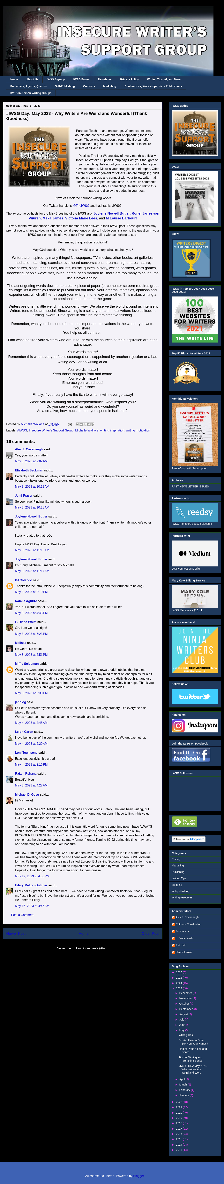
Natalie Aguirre (26, 601)
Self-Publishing (65, 86)
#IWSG (22, 430)
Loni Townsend (26, 752)
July (182, 1019)
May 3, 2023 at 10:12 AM (32, 486)
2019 (179, 1117)
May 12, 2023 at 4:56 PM (32, 876)
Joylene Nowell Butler (31, 516)
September (186, 1009)
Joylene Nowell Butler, (112, 213)
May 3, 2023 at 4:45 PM (31, 613)
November (185, 998)
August (183, 1014)
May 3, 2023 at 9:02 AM (31, 461)
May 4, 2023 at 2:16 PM (31, 764)
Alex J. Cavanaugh (29, 449)
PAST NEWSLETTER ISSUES (190, 486)
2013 (179, 1149)
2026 (179, 972)
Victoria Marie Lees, (81, 218)
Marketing (109, 86)
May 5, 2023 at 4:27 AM (31, 785)
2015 (179, 1139)
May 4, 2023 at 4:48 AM (31, 722)
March (183, 1084)
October (184, 1003)
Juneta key (182, 931)
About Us (32, 79)
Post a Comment (22, 915)
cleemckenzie (184, 952)
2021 (179, 1107)
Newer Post (16, 933)
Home (14, 79)
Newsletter (105, 79)
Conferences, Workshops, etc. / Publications (153, 86)
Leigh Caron (24, 731)
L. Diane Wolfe (25, 622)
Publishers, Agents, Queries (28, 86)
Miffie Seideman (27, 663)
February (185, 1090)
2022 (179, 1101)
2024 (179, 983)
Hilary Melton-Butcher (31, 885)
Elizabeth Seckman (29, 470)
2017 (179, 1128)
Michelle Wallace (86, 430)
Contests (89, 86)
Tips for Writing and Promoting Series (190, 1059)
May (182, 1030)
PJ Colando (23, 580)
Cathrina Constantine (188, 924)
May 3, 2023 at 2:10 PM (31, 592)
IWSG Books (81, 79)
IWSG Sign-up (56, 79)
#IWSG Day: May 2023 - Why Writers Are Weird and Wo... (193, 1069)
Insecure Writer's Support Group (51, 430)
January (184, 1095)
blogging (177, 884)
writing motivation (138, 430)
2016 (179, 1133)
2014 (179, 1144)
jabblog (20, 702)
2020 (179, 1112)
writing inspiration (112, 430)
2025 (179, 977)
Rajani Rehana (25, 773)
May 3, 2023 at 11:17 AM (32, 571)
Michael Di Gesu (27, 794)
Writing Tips (179, 878)
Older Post (150, 933)
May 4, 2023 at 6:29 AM (31, 743)
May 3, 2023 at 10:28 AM (32, 507)
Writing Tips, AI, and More (164, 79)
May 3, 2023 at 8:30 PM (31, 693)
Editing (176, 859)
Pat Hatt (181, 945)
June (182, 1024)
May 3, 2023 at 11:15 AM (32, 550)
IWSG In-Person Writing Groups (30, 93)
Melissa (20, 642)
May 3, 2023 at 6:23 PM (31, 633)
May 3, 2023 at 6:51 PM (31, 654)
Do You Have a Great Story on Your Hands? (193, 1042)
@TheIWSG (81, 205)
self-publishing (180, 891)
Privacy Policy (129, 79)
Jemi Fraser (24, 495)
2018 (179, 1123)
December (185, 993)
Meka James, (53, 218)
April (182, 1079)
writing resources (182, 897)
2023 (179, 988)
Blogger (138, 1176)
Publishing (178, 871)
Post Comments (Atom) (92, 948)
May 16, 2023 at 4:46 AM (32, 906)
